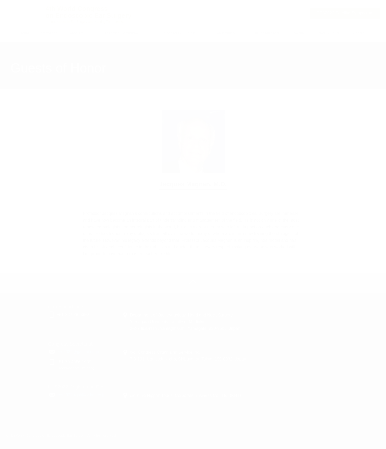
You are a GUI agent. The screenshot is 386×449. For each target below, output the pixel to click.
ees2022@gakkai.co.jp (78, 351)
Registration (225, 33)
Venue (299, 33)
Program (76, 33)
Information (48, 33)
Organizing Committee (120, 33)
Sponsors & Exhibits (180, 33)
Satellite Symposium (345, 13)
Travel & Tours (328, 33)
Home (24, 33)
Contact (359, 33)
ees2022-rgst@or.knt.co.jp (81, 395)
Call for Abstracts (266, 33)
